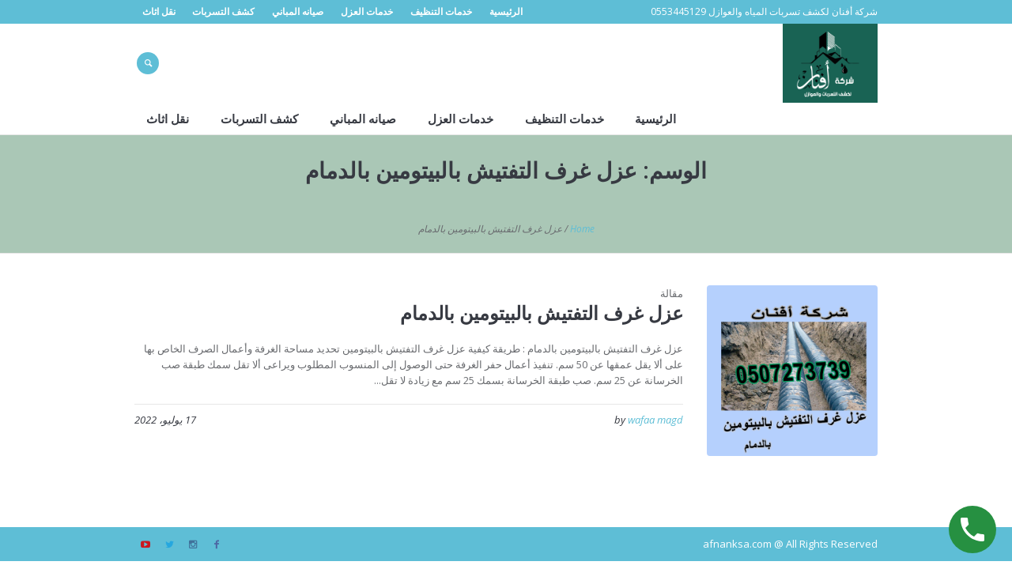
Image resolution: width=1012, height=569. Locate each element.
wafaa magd (655, 420)
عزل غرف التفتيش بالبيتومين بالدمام (541, 313)
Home (582, 229)
